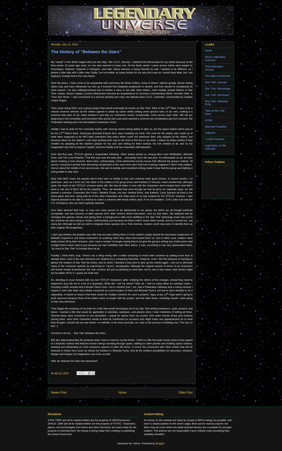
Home (122, 392)
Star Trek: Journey (216, 82)
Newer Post (59, 392)
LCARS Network (214, 139)
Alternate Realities (216, 126)
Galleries (210, 132)
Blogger (160, 443)
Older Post (185, 392)
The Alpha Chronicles (217, 75)
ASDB (208, 120)
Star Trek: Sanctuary (217, 94)
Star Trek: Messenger (218, 88)
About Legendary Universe (215, 58)
